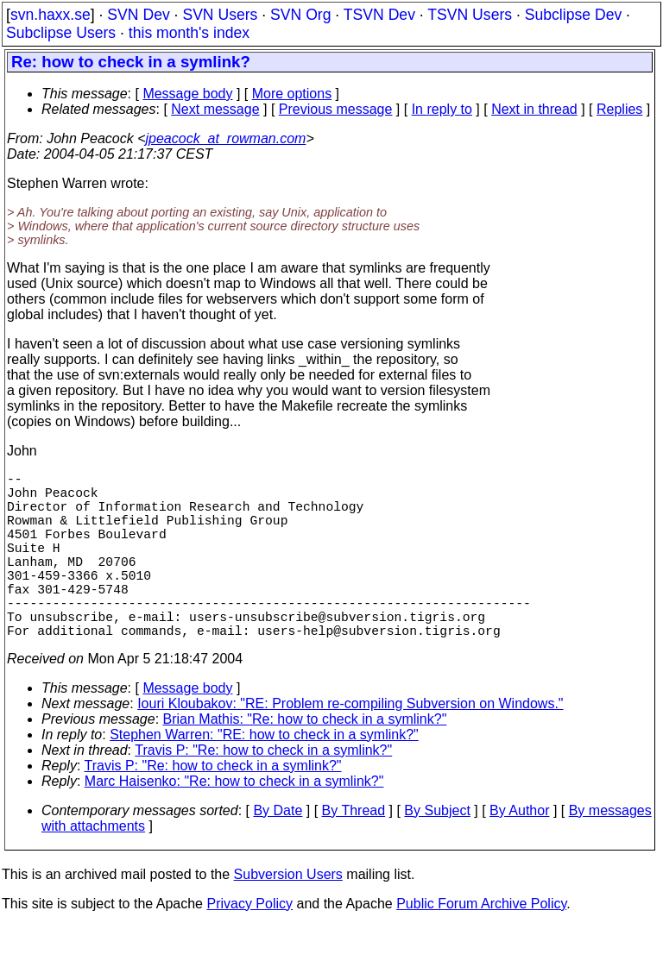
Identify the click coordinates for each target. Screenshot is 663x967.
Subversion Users (288, 915)
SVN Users (219, 14)
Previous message (336, 109)
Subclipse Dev (573, 14)
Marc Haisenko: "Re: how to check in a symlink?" (234, 822)
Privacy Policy (249, 945)
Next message (215, 109)
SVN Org (300, 14)
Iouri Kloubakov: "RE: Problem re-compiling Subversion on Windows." (350, 745)
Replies (619, 109)
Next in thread (534, 109)
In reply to (442, 109)
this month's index (189, 32)
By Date (277, 852)
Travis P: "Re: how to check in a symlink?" (263, 791)
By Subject (437, 852)
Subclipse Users (61, 32)
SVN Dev (138, 14)
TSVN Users (469, 14)
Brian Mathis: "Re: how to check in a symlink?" (305, 760)
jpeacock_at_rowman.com (226, 138)
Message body (187, 93)
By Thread (354, 852)
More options (292, 93)
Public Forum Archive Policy (481, 945)
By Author (519, 852)
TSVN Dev (379, 14)
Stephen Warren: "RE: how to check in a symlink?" (264, 776)
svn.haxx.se (50, 14)
